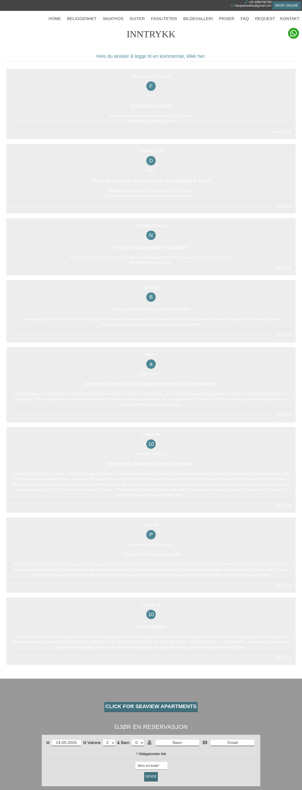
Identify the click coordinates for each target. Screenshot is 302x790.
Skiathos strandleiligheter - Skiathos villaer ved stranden (56, 691)
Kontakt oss (29, 659)
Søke (219, 44)
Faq (245, 23)
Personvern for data (198, 748)
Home (57, 23)
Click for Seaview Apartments (151, 499)
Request (265, 23)
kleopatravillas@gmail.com (239, 6)
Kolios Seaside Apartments (239, 684)
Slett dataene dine (168, 757)
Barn (132, 537)
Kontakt (289, 23)
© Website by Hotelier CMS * (151, 778)
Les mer (122, 757)
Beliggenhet (84, 23)
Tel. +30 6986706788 (32, 707)
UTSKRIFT (176, 639)
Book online (283, 6)
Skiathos (114, 23)
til (63, 537)
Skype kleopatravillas (32, 712)
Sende (151, 570)
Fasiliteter (165, 23)
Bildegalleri (198, 23)
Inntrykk (218, 660)
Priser (226, 23)
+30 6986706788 (247, 3)
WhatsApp (24, 718)
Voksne (101, 537)
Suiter (138, 23)
